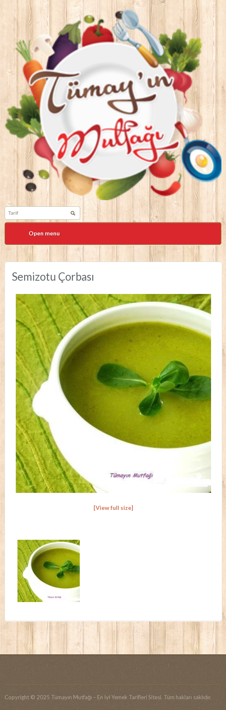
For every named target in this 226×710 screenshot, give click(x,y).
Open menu (44, 233)
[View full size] (113, 507)
